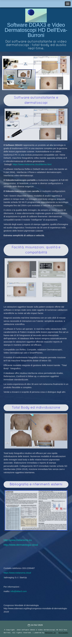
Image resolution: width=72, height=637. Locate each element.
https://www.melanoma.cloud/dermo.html (32, 164)
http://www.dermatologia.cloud (21, 544)
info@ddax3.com (18, 591)
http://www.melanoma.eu (18, 540)
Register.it (50, 633)
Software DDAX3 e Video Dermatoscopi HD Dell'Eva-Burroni (36, 30)
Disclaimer (63, 633)
